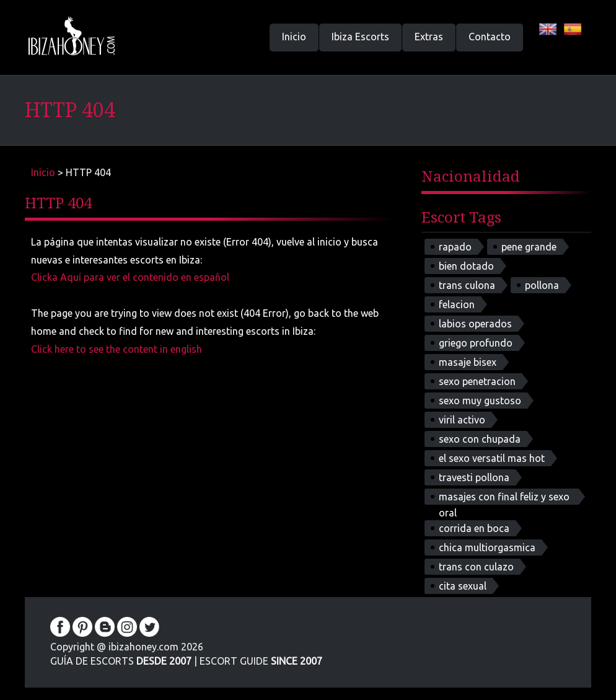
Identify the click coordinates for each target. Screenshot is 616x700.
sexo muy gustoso (480, 400)
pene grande (529, 246)
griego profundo (476, 342)
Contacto (490, 36)
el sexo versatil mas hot (492, 458)
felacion (457, 304)
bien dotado (466, 266)
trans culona (467, 285)
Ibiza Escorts (360, 36)
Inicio (294, 36)
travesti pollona (474, 477)
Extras (429, 36)
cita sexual (462, 585)
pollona (542, 285)
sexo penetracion (477, 381)
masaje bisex (467, 362)
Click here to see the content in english (116, 349)
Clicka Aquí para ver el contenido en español (130, 277)
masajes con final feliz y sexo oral (504, 498)
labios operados (475, 323)
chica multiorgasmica (487, 547)
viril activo (462, 419)
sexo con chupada (480, 439)
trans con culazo (476, 566)
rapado (455, 246)
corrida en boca (474, 528)
